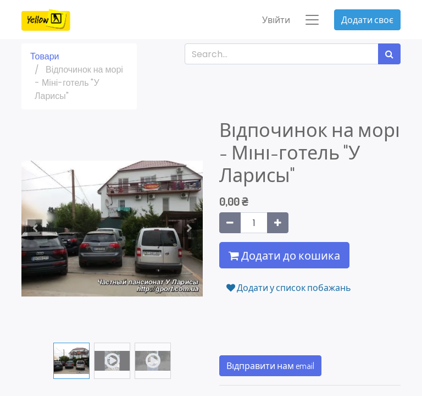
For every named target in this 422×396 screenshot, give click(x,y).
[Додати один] (277, 223)
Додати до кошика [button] (284, 256)
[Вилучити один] (230, 223)
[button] (35, 229)
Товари (44, 57)
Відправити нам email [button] (270, 366)
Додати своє (367, 19)
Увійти (276, 19)
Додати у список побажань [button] (288, 288)
